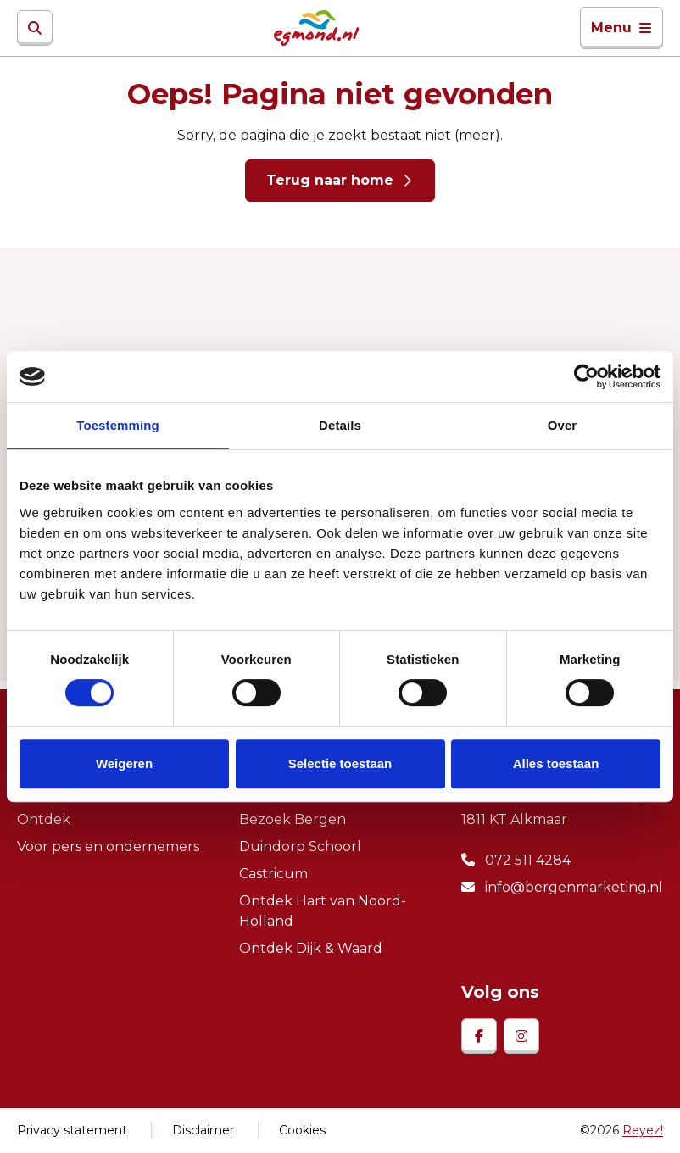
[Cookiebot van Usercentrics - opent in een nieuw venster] (586, 376)
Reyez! (642, 1130)
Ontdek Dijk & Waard (310, 948)
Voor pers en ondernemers (108, 846)
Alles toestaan (556, 763)
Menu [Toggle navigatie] (621, 27)
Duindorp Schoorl (300, 846)
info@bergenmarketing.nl (562, 887)
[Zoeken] (35, 28)
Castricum (273, 874)
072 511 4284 (516, 860)
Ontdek (43, 819)
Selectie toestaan (340, 763)
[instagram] (521, 1036)
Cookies (302, 1130)
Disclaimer (203, 1130)
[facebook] (479, 1036)
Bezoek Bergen (292, 819)
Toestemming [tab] (117, 425)
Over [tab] (562, 425)
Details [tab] (340, 425)
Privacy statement (72, 1130)
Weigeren (124, 763)
